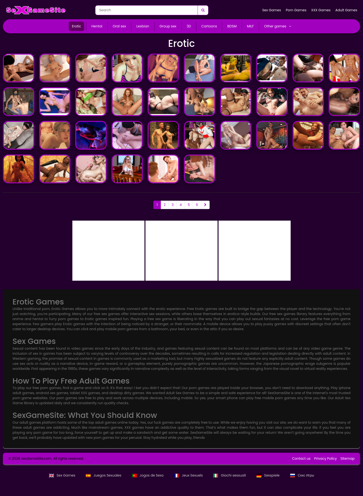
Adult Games (346, 10)
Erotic (76, 26)
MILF (250, 26)
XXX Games (321, 10)
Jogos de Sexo (148, 475)
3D (189, 26)
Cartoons (209, 26)
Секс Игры (302, 475)
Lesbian (142, 26)
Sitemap (347, 458)
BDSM (232, 26)
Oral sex (119, 26)
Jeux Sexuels (189, 475)
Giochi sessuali (230, 475)
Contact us (301, 458)
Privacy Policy (325, 458)
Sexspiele (269, 475)
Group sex (168, 26)
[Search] (203, 10)
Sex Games (271, 10)
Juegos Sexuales (104, 475)
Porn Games (296, 10)
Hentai (96, 26)
